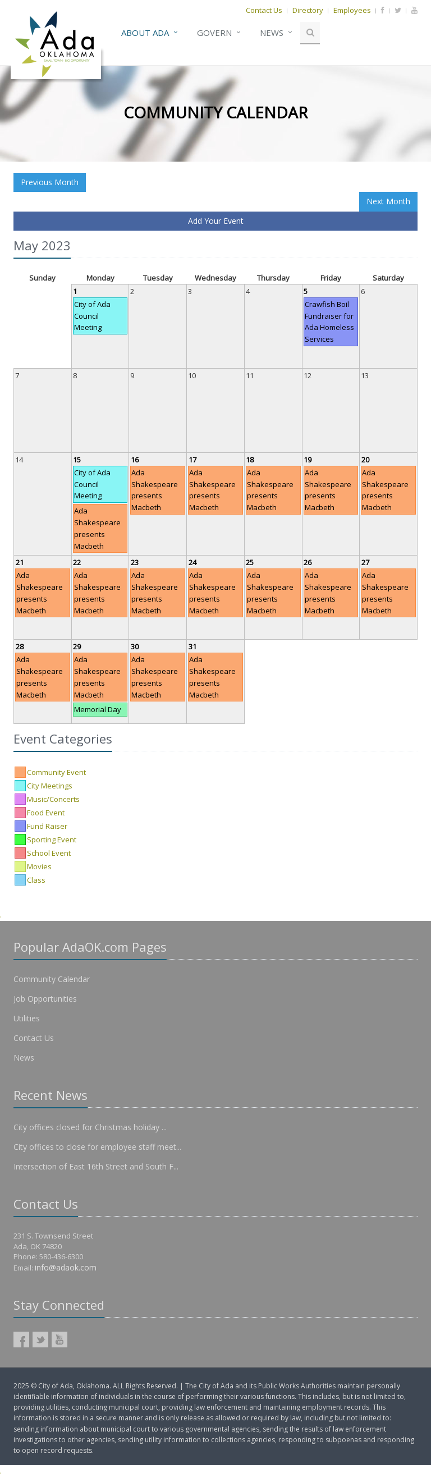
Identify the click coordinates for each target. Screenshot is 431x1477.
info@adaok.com (66, 1267)
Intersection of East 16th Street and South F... (95, 1166)
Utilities (26, 1018)
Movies (39, 866)
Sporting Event (51, 839)
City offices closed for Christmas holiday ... (90, 1127)
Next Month (388, 201)
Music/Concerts (53, 799)
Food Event (46, 813)
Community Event (56, 772)
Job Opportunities (45, 998)
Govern (214, 32)
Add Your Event (216, 220)
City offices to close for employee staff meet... (97, 1146)
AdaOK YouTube (59, 1339)
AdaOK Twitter (40, 1339)
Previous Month (50, 182)
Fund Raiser (47, 826)
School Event (49, 853)
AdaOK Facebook (21, 1339)
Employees (352, 10)
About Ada (145, 32)
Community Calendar (51, 979)
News (271, 32)
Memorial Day (97, 709)
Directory (307, 10)
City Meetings (49, 786)
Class (36, 880)
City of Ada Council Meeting (92, 316)
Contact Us (264, 10)
